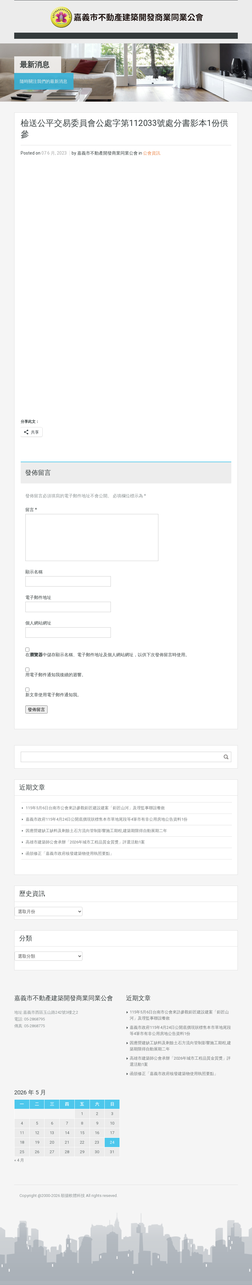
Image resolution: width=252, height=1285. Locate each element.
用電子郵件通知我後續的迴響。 (55, 674)
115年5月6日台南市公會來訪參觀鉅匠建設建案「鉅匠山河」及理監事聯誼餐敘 (95, 808)
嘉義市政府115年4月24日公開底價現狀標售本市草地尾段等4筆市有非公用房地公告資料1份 (106, 819)
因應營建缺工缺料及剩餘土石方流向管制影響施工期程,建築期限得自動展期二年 (96, 830)
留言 (31, 509)
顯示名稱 (34, 571)
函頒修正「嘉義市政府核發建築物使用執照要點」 (70, 853)
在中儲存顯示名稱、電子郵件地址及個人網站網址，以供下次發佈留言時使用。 (107, 654)
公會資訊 (151, 153)
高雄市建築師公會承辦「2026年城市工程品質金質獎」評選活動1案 (85, 842)
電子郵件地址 (38, 597)
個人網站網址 (38, 622)
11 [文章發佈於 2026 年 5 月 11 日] (22, 1132)
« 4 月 (19, 1160)
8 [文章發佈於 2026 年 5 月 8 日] (82, 1123)
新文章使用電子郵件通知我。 (53, 694)
